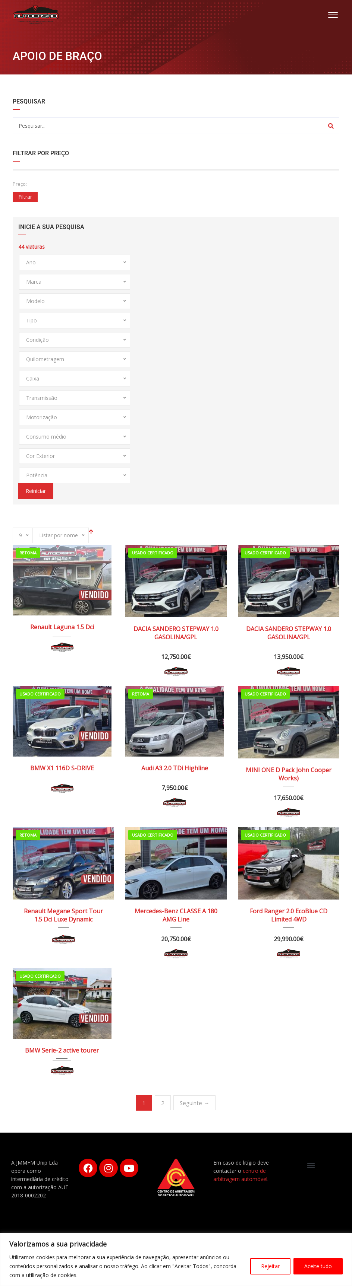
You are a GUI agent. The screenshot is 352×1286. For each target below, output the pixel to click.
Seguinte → (194, 1103)
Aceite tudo (318, 1266)
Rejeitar (270, 1266)
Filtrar (25, 196)
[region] (176, 1259)
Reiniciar (36, 490)
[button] (311, 1165)
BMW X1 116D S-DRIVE (62, 768)
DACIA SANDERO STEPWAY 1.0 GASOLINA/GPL (176, 633)
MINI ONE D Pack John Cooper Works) (288, 774)
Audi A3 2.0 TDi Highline (174, 768)
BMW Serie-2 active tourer (62, 1050)
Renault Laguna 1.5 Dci (62, 627)
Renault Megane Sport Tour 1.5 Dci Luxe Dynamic (63, 915)
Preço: (20, 184)
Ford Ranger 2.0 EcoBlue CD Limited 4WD (288, 915)
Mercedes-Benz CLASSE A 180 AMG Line (176, 915)
